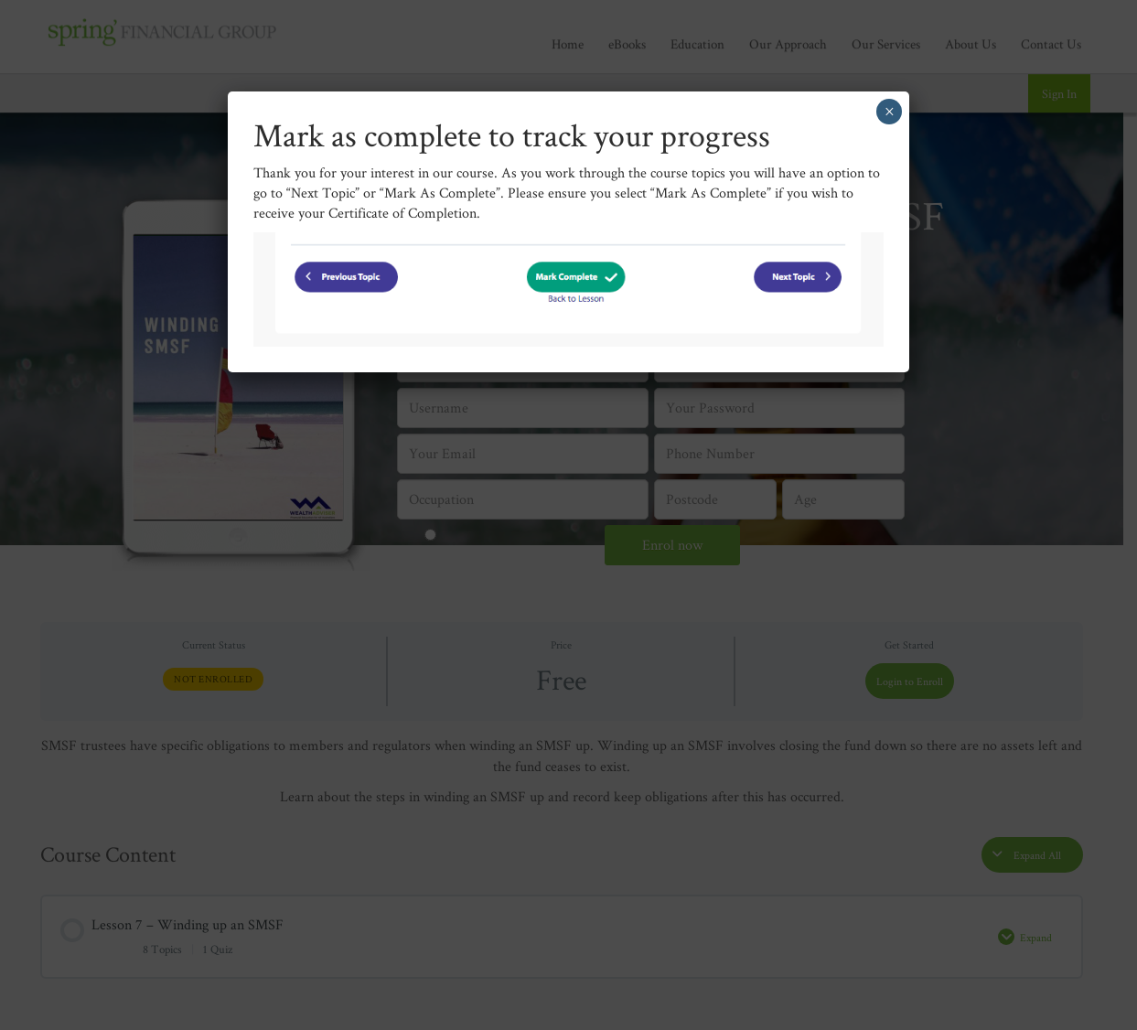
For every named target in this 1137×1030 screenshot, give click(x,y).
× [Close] (890, 112)
